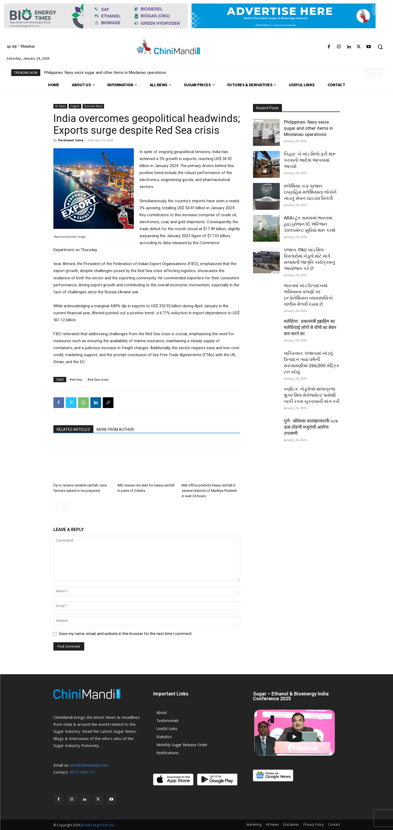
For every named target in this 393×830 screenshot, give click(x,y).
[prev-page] (56, 506)
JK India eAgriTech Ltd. (98, 825)
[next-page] (65, 506)
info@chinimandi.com (89, 765)
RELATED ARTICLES (73, 429)
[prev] (369, 72)
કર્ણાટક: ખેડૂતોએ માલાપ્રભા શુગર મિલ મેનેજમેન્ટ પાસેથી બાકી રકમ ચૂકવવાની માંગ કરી (312, 395)
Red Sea (76, 379)
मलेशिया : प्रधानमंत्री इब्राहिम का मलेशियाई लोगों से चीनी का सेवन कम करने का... (310, 327)
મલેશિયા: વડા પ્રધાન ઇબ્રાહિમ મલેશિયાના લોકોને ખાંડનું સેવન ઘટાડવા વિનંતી (310, 192)
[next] (378, 72)
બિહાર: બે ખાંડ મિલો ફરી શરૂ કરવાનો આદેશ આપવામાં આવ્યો (310, 160)
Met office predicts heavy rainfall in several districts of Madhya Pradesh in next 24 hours (209, 490)
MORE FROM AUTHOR (115, 429)
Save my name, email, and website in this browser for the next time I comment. (125, 633)
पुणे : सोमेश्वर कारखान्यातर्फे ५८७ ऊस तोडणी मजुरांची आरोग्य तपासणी (311, 427)
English (75, 106)
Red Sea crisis (98, 379)
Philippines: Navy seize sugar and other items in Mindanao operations (105, 72)
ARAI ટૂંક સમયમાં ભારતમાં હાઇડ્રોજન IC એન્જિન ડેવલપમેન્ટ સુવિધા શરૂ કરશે (309, 224)
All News (60, 106)
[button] (380, 46)
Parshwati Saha (70, 140)
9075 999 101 (82, 772)
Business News (93, 106)
